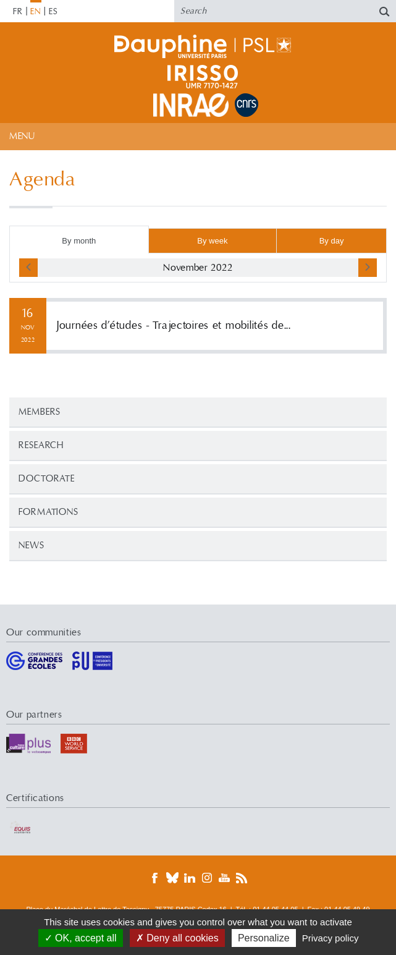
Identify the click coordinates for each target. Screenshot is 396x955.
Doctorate (47, 479)
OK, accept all (80, 938)
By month (79, 240)
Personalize (264, 938)
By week (212, 240)
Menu (22, 136)
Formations (48, 512)
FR (18, 11)
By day (331, 240)
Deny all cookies (177, 938)
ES (53, 11)
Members (40, 412)
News (31, 545)
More (198, 326)
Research (41, 445)
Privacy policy (330, 938)
